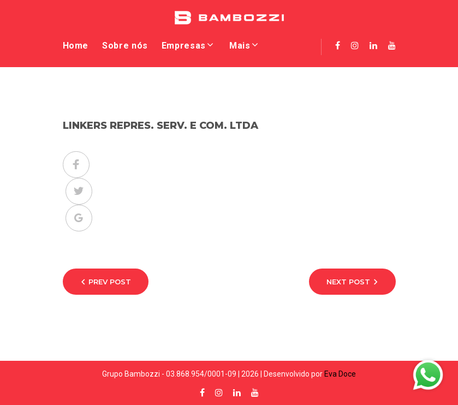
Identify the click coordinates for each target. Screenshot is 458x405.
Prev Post (109, 281)
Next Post (348, 281)
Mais (240, 45)
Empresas (184, 45)
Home (76, 45)
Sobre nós (125, 45)
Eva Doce (340, 374)
